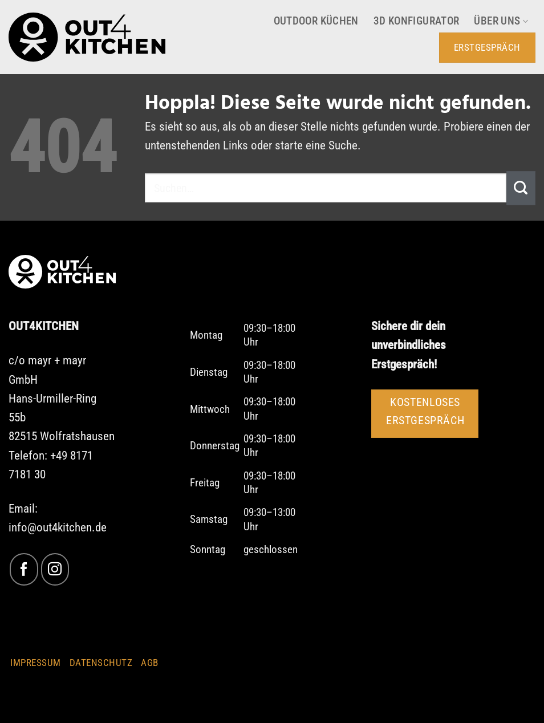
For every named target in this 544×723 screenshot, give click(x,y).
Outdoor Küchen (316, 21)
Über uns (501, 21)
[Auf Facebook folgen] (24, 569)
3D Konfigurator (417, 21)
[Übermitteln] (520, 188)
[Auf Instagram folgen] (55, 569)
